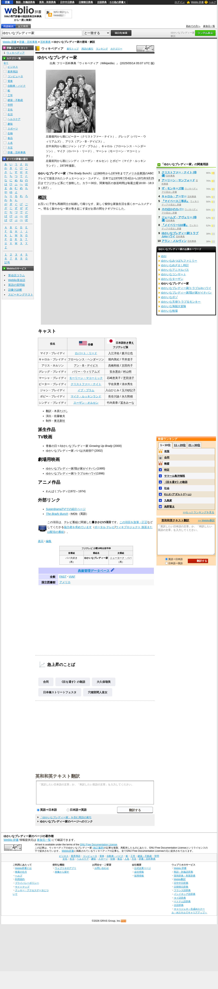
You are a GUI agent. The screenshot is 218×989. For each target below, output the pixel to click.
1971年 (141, 178)
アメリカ (64, 582)
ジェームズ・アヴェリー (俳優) (179, 219)
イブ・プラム (86, 390)
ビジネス (13, 66)
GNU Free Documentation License (98, 844)
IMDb (73, 513)
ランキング (102, 48)
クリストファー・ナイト (86, 384)
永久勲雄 (127, 396)
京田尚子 (127, 365)
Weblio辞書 (68, 851)
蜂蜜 (166, 463)
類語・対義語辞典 (25, 2)
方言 (10, 147)
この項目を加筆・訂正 (133, 522)
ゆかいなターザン (172, 278)
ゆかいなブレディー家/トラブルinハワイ (71, 473)
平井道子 (127, 359)
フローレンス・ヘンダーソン (86, 359)
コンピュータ (15, 76)
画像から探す (62, 872)
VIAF (72, 576)
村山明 (127, 371)
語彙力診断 (15, 289)
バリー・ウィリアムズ (86, 371)
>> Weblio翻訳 (206, 520)
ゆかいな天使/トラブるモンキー (181, 301)
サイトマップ (22, 886)
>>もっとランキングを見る (198, 512)
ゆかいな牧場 (169, 310)
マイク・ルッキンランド (86, 396)
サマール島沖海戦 (174, 475)
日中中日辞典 (67, 2)
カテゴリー (116, 48)
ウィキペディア (52, 48)
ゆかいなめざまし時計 (175, 265)
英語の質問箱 (16, 284)
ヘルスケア (14, 119)
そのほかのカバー (173, 209)
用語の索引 (87, 48)
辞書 (7, 2)
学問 (10, 104)
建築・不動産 (15, 100)
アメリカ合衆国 (135, 173)
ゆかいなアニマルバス (175, 269)
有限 (166, 451)
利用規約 (20, 879)
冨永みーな (127, 402)
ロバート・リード (86, 353)
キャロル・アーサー (174, 196)
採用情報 (139, 875)
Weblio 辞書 (197, 2)
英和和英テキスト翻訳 (57, 776)
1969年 (100, 173)
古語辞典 (102, 2)
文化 (10, 109)
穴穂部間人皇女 (97, 692)
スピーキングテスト (20, 294)
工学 (10, 95)
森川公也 (127, 353)
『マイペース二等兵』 (175, 201)
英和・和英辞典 (47, 2)
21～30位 (194, 445)
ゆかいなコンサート (173, 274)
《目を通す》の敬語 (72, 681)
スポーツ (13, 128)
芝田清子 (128, 378)
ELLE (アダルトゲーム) (177, 494)
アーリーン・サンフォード (178, 180)
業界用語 (13, 71)
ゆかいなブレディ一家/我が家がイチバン (71, 468)
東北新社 (59, 420)
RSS (123, 921)
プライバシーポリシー (27, 883)
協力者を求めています (78, 527)
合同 (46, 681)
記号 (7, 262)
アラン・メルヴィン (174, 240)
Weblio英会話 (16, 280)
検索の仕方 (21, 872)
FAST (63, 576)
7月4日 (127, 178)
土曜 (135, 183)
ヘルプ (212, 2)
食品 (10, 138)
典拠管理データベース (94, 570)
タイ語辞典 (180, 897)
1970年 (118, 178)
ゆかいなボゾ (169, 297)
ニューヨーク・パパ (120, 558)
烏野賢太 (169, 506)
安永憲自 (115, 371)
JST (44, 187)
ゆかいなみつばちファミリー (179, 260)
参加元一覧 (209, 26)
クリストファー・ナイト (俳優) (179, 174)
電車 (10, 81)
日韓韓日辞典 (86, 2)
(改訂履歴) (98, 847)
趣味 (10, 123)
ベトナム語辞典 (182, 901)
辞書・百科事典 (28, 41)
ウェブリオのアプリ (65, 868)
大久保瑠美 (104, 681)
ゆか (164, 256)
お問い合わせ (102, 868)
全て (6, 63)
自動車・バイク (17, 85)
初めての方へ (193, 26)
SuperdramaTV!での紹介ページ (66, 509)
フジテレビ (53, 183)
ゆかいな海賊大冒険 (173, 306)
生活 (10, 114)
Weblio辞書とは (23, 868)
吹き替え (128, 342)
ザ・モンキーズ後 (173, 188)
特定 (166, 469)
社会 (166, 488)
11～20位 (180, 445)
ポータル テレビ (105, 527)
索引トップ (73, 48)
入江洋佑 (113, 353)
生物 (10, 133)
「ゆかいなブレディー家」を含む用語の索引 (66, 817)
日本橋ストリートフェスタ (59, 692)
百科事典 (45, 41)
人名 (10, 142)
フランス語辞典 (182, 890)
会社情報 (139, 872)
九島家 (168, 500)
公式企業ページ (142, 868)
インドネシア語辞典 (184, 894)
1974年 (115, 173)
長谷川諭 (113, 396)
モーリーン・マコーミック (86, 378)
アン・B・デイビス (86, 365)
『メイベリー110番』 (175, 225)
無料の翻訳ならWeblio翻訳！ (61, 14)
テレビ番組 (71, 522)
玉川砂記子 (129, 390)
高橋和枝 (113, 365)
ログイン (180, 2)
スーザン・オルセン (85, 402)
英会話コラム (16, 275)
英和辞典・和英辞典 (184, 875)
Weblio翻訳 (180, 879)
